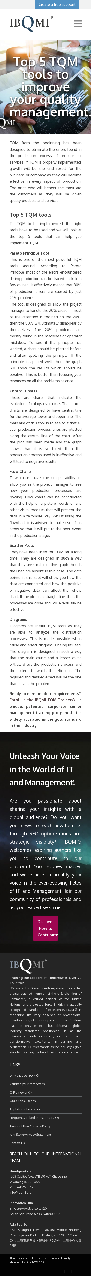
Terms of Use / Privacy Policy (30, 1126)
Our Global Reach (23, 1101)
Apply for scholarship (25, 1109)
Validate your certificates (27, 1084)
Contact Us (17, 1143)
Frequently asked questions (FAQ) (34, 1118)
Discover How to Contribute (48, 928)
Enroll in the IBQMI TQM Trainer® (42, 700)
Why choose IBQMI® (24, 1075)
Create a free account (57, 4)
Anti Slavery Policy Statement (30, 1134)
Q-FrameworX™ (21, 1092)
